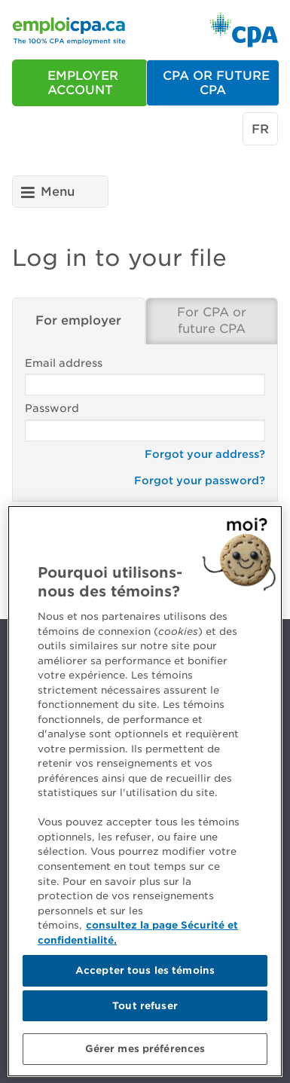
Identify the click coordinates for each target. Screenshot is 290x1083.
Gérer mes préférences (145, 1052)
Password (145, 421)
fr (260, 129)
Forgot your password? (199, 480)
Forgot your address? (205, 454)
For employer (78, 320)
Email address (145, 376)
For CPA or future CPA (211, 320)
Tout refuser (145, 1008)
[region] (145, 795)
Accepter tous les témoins (145, 973)
